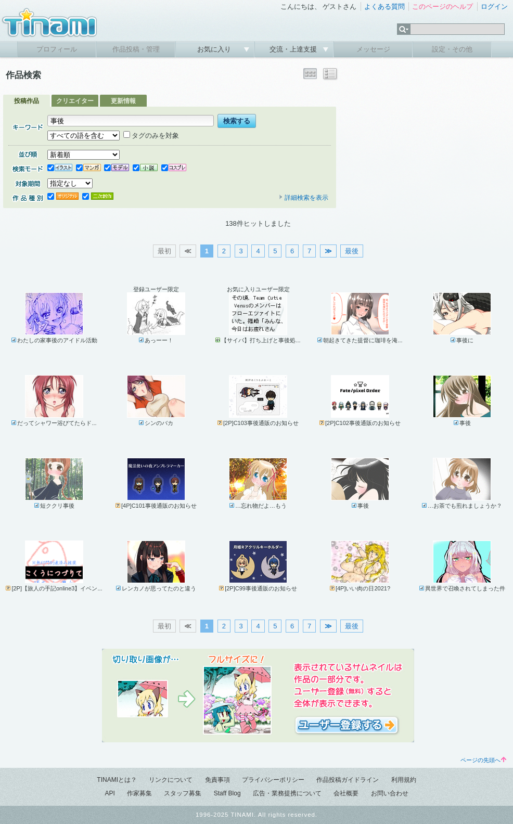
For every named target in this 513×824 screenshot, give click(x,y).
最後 (351, 251)
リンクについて (171, 779)
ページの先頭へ (483, 760)
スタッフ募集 (182, 793)
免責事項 (217, 779)
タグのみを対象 (151, 135)
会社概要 (346, 793)
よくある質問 (384, 6)
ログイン (494, 6)
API (109, 793)
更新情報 (123, 101)
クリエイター (75, 101)
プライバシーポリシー (273, 779)
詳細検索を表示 (303, 197)
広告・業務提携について (287, 793)
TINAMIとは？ (117, 779)
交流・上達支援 (294, 49)
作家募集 (139, 793)
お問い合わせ (389, 793)
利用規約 (403, 779)
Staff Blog (227, 793)
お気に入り (215, 49)
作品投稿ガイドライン (347, 779)
